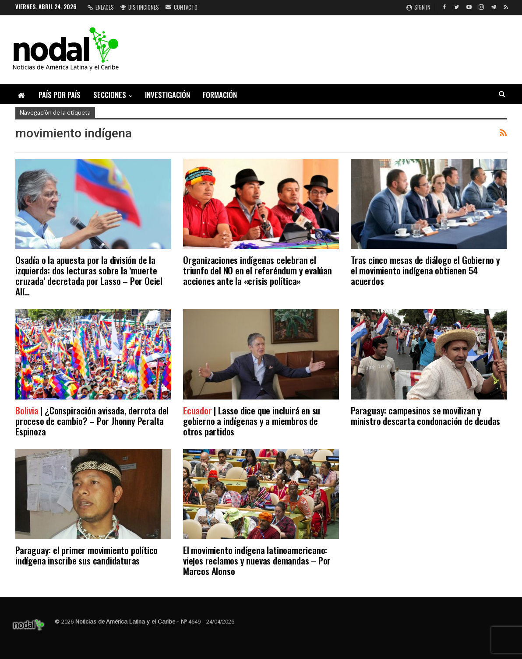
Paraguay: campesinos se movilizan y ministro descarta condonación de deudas (425, 415)
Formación (220, 94)
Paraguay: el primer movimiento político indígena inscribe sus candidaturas (86, 555)
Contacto (182, 7)
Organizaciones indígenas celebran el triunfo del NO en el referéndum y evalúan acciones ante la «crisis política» (257, 270)
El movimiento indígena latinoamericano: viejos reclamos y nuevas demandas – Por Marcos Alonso (257, 560)
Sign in (418, 7)
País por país (60, 94)
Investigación (167, 94)
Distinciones (139, 7)
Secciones (109, 94)
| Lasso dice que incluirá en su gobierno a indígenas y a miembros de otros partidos (251, 420)
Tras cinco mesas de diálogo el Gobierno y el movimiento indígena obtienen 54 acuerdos (425, 270)
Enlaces (101, 7)
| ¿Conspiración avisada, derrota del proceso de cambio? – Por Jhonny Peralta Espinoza (92, 420)
